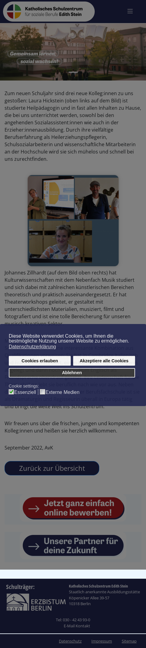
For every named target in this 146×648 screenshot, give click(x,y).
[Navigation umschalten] (130, 11)
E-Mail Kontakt (77, 626)
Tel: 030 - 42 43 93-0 (73, 619)
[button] (7, 52)
